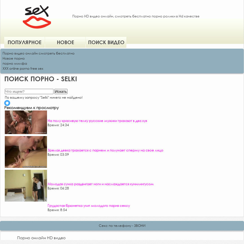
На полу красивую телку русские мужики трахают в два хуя (97, 121)
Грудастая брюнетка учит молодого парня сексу (89, 206)
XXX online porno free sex (23, 68)
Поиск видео (106, 42)
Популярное (24, 42)
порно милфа (15, 63)
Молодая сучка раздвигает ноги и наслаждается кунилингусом (101, 184)
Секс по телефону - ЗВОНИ (122, 225)
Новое (65, 42)
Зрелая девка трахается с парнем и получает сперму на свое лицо (105, 150)
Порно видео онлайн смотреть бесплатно (39, 53)
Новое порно (14, 58)
